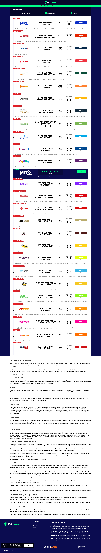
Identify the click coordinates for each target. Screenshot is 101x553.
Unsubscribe (35, 527)
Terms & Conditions (37, 524)
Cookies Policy (5, 546)
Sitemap (11, 550)
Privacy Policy (36, 525)
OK (28, 545)
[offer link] (51, 23)
